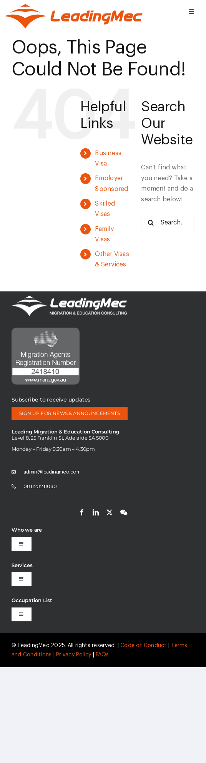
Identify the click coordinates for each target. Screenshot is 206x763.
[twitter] (109, 512)
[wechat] (123, 512)
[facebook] (82, 512)
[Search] (150, 222)
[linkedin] (96, 512)
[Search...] (167, 222)
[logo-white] (69, 299)
